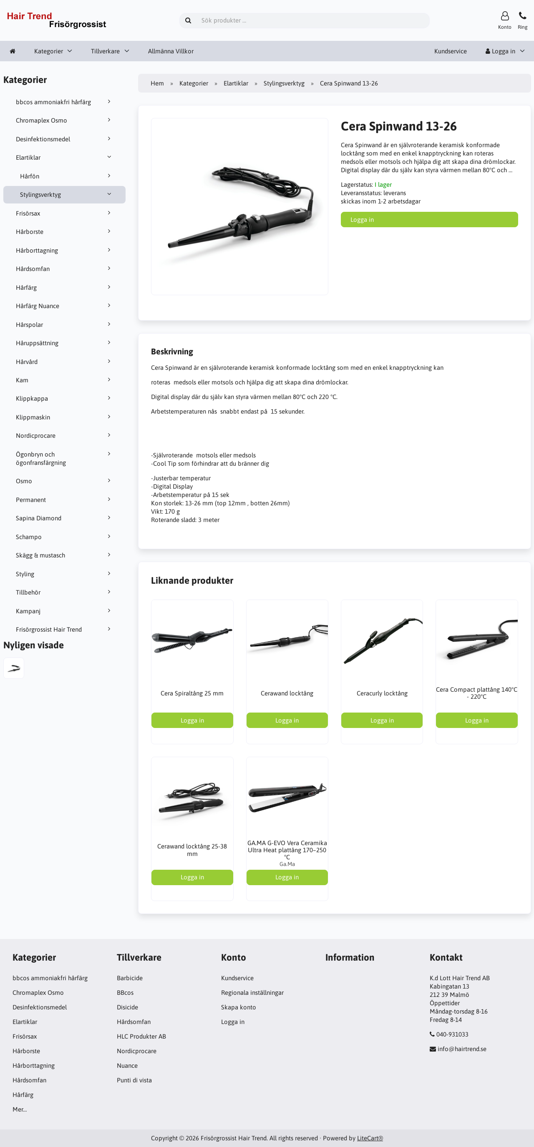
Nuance (127, 1065)
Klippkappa (64, 398)
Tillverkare (105, 51)
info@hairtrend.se (462, 1048)
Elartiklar (64, 157)
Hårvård (64, 361)
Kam (64, 380)
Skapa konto (238, 1007)
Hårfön (66, 176)
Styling (64, 573)
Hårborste (64, 231)
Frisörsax (64, 213)
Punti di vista (134, 1080)
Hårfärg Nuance (64, 305)
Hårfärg (64, 287)
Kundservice (450, 51)
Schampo (64, 536)
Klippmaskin (64, 417)
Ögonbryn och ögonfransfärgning (64, 458)
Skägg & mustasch (64, 555)
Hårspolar (64, 324)
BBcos (125, 992)
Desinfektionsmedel (64, 139)
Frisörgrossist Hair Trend (64, 629)
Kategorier (48, 51)
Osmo (64, 480)
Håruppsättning (64, 342)
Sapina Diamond (64, 518)
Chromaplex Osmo (64, 120)
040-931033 (452, 1034)
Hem (157, 83)
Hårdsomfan (64, 268)
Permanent (64, 499)
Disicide (127, 1007)
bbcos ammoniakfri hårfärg (64, 101)
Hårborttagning (64, 250)
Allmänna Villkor (171, 51)
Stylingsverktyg (66, 194)
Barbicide (130, 977)
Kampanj (64, 611)
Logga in (500, 51)
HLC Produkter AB (141, 1036)
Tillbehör (64, 592)
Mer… (20, 1109)
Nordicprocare (64, 435)
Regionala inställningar (252, 992)
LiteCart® (370, 1138)
